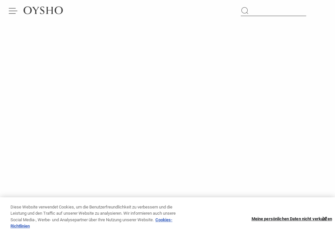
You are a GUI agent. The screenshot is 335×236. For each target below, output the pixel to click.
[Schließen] (324, 220)
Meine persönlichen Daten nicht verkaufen (292, 220)
